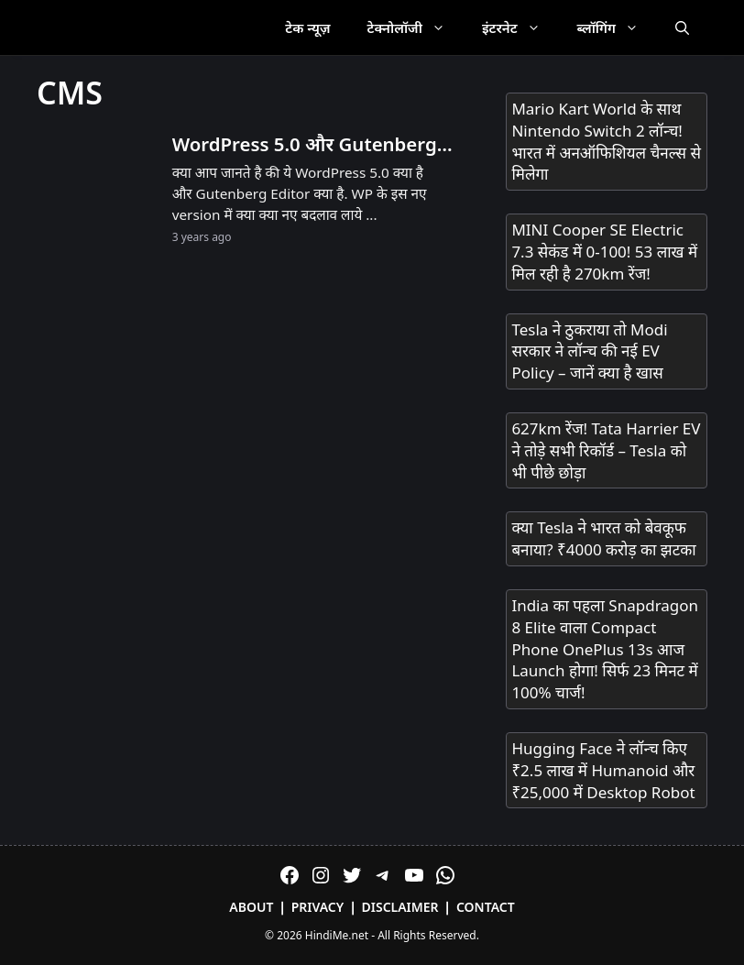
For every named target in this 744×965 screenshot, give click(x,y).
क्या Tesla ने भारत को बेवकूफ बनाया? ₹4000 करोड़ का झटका (603, 538)
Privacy (318, 907)
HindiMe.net (336, 935)
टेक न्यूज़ (307, 27)
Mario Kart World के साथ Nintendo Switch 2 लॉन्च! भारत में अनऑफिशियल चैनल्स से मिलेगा (606, 141)
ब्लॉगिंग (617, 27)
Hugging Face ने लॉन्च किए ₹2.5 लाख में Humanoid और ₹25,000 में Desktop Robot (603, 770)
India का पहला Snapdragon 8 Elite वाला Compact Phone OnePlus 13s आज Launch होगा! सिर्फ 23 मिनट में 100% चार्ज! (604, 649)
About (251, 907)
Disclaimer (400, 907)
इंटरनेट (520, 27)
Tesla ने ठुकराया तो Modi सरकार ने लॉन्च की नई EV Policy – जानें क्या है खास (589, 351)
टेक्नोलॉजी (415, 27)
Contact (485, 907)
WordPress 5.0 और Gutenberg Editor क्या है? (304, 145)
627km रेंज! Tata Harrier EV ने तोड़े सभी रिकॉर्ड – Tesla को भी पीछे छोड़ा (605, 450)
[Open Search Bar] (682, 27)
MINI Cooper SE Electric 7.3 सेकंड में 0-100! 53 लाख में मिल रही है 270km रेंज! (604, 251)
